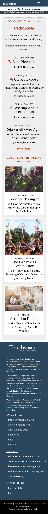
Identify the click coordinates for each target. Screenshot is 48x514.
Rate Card (13, 487)
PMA (10, 492)
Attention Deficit (24, 318)
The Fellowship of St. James (27, 504)
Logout (12, 444)
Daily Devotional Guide (21, 419)
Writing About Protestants (26, 110)
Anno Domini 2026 (18, 429)
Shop (11, 439)
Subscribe (13, 434)
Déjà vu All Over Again (24, 129)
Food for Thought (24, 199)
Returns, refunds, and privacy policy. (24, 509)
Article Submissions (19, 424)
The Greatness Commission (24, 264)
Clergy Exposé (26, 79)
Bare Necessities (26, 61)
